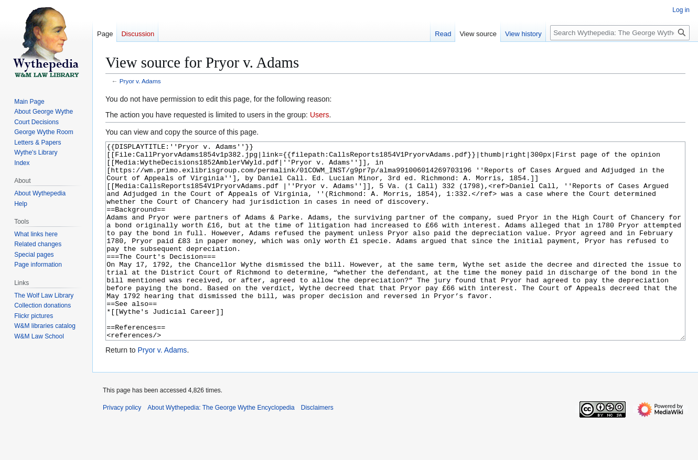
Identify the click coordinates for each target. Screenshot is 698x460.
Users (319, 115)
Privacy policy (122, 447)
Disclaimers (317, 447)
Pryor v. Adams (140, 81)
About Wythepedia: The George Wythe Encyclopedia (220, 447)
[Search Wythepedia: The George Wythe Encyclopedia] (620, 32)
